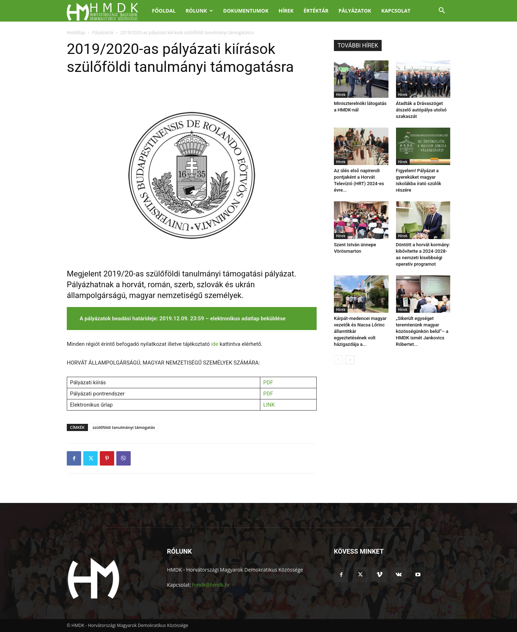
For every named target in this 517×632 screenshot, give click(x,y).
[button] (441, 11)
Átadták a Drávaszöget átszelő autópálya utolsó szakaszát (421, 110)
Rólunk (199, 10)
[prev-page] (338, 359)
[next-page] (349, 359)
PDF (268, 382)
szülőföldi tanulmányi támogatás (124, 427)
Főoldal (164, 10)
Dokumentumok (246, 10)
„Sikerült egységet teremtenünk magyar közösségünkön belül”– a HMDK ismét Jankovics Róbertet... (422, 331)
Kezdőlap (76, 32)
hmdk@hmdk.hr (211, 584)
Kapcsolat (395, 10)
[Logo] (107, 11)
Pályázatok (355, 10)
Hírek (286, 10)
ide (214, 344)
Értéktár (315, 10)
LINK (269, 405)
